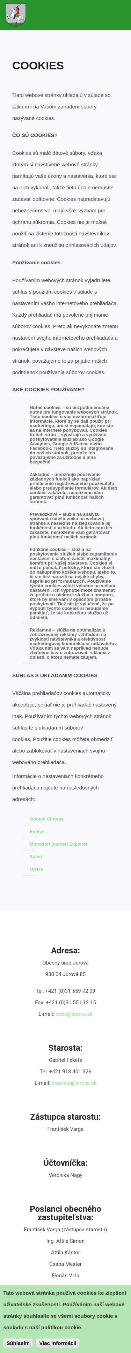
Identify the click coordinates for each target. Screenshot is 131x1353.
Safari (36, 856)
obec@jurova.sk (74, 1014)
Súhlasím (18, 1344)
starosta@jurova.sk (74, 1083)
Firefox (37, 831)
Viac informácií (57, 1344)
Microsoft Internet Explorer (59, 844)
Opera (36, 869)
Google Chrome (47, 819)
